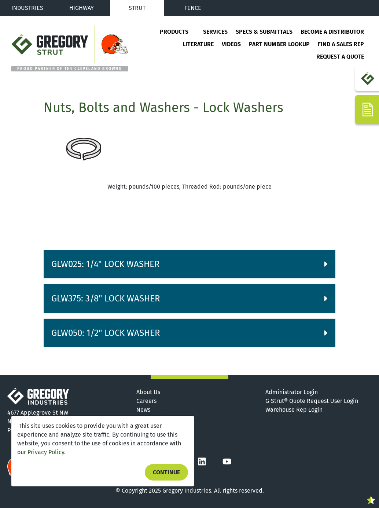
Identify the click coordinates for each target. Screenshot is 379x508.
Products (174, 31)
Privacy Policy (45, 452)
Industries (27, 7)
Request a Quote (340, 56)
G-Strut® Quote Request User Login (311, 400)
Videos (231, 44)
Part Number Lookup (279, 44)
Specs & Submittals (264, 31)
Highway (81, 7)
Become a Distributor (332, 31)
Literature (198, 44)
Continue (166, 472)
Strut (137, 7)
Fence (192, 7)
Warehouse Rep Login (294, 409)
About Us (148, 392)
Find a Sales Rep (341, 44)
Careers (146, 400)
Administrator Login (291, 392)
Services (215, 31)
